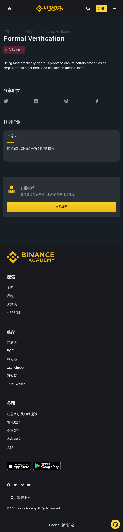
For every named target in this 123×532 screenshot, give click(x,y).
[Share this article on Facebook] (36, 101)
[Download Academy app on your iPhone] (19, 466)
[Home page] (49, 8)
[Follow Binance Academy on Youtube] (29, 485)
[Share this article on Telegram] (65, 101)
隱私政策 (13, 422)
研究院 (12, 376)
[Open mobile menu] (114, 8)
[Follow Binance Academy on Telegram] (22, 484)
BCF (10, 351)
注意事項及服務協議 (22, 414)
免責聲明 (13, 430)
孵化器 (12, 359)
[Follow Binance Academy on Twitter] (15, 485)
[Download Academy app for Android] (47, 466)
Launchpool (15, 367)
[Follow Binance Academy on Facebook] (8, 485)
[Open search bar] (87, 8)
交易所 (12, 342)
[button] (114, 8)
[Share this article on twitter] (6, 101)
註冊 (101, 8)
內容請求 (13, 439)
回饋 (10, 447)
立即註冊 (61, 206)
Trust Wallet (16, 384)
